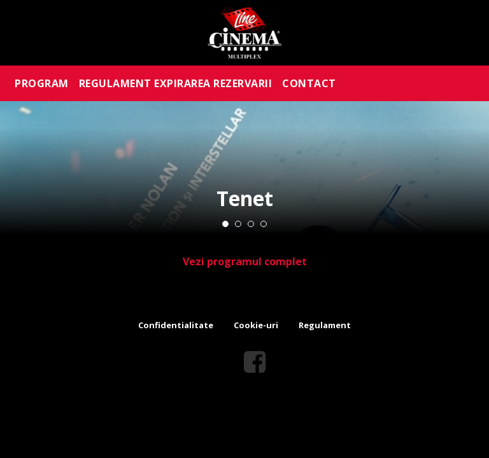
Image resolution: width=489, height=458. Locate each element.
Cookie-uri (256, 325)
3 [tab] (251, 224)
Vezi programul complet (245, 261)
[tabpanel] (244, 168)
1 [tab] (225, 224)
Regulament (325, 325)
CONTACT (309, 83)
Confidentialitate (175, 325)
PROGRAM (42, 83)
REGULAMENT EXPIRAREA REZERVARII (176, 83)
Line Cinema (244, 32)
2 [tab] (238, 224)
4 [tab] (263, 224)
